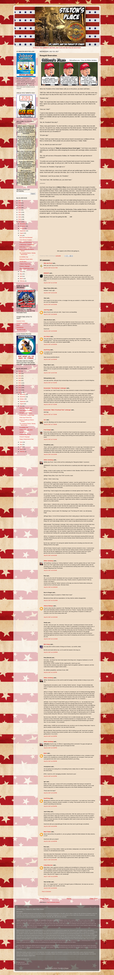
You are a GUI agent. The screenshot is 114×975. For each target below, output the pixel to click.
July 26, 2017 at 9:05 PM (50, 841)
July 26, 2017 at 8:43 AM (50, 570)
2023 (19, 207)
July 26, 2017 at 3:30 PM (50, 747)
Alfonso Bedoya (48, 605)
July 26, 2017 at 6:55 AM (50, 344)
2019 (19, 217)
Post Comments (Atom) (53, 902)
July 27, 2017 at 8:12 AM (50, 859)
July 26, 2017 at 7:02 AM (50, 382)
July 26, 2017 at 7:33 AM (50, 414)
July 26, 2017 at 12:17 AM (50, 267)
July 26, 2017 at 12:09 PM (51, 652)
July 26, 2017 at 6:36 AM (50, 314)
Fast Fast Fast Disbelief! (26, 237)
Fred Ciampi (47, 429)
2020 (19, 214)
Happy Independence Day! (27, 268)
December (23, 223)
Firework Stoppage (25, 266)
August (22, 233)
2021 (19, 212)
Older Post (94, 899)
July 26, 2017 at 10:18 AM (50, 600)
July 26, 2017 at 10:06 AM (50, 587)
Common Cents (20, 321)
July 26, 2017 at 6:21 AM (50, 292)
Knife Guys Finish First (26, 247)
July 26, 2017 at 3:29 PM (50, 736)
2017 (19, 221)
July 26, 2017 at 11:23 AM (50, 639)
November (23, 226)
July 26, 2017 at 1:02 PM (50, 672)
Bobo (45, 753)
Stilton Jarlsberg (48, 460)
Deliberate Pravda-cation (26, 259)
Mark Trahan (47, 831)
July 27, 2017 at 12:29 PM (51, 876)
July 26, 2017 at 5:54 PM (50, 806)
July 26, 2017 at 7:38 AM (50, 424)
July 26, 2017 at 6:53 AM (50, 331)
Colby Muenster (48, 865)
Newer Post (44, 899)
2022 (19, 210)
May (21, 274)
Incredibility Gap (24, 257)
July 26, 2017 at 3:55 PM (50, 761)
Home (69, 899)
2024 (19, 205)
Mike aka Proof (48, 263)
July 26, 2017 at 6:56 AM (50, 359)
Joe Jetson (47, 336)
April (21, 276)
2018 (19, 219)
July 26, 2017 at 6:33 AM (50, 304)
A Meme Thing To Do (25, 264)
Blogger (66, 968)
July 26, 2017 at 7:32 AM (50, 404)
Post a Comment (46, 891)
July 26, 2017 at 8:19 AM (50, 454)
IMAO (18, 325)
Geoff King (47, 349)
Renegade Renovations (26, 242)
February (22, 281)
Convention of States (22, 323)
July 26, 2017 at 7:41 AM (50, 439)
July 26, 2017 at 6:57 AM (50, 372)
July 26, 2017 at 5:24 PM (50, 793)
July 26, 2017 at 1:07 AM (50, 282)
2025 (19, 203)
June (21, 271)
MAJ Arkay (47, 644)
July (21, 235)
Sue (45, 419)
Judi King (46, 309)
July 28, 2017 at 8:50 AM (50, 888)
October (22, 228)
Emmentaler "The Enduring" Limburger (55, 388)
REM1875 (46, 273)
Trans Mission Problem (26, 240)
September (23, 231)
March (21, 278)
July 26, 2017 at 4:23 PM (50, 776)
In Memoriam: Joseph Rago (27, 244)
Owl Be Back (23, 261)
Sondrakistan (20, 327)
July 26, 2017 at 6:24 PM (50, 826)
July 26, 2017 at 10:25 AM (50, 617)
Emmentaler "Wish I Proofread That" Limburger (57, 410)
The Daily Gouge (20, 329)
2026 (19, 200)
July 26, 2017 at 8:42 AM (50, 555)
